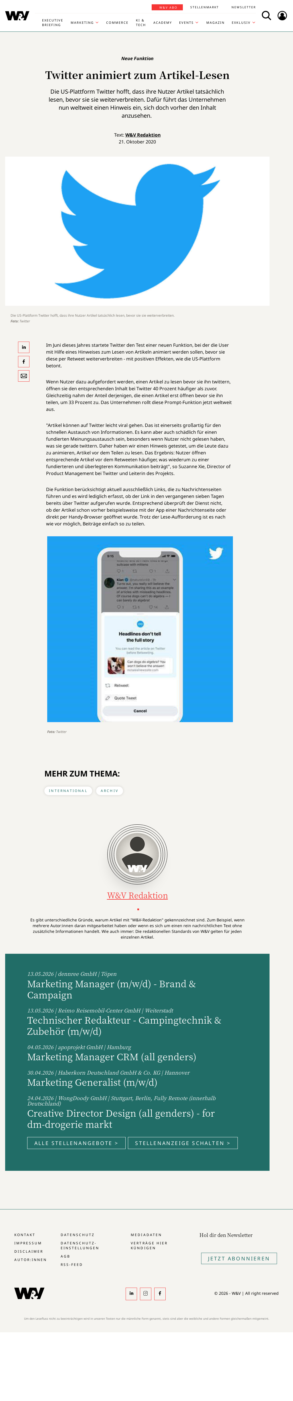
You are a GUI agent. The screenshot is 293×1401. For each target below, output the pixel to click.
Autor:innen (30, 1259)
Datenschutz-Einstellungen (80, 1245)
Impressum (28, 1243)
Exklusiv (241, 22)
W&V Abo (168, 7)
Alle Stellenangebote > (76, 1143)
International (68, 790)
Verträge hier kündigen (149, 1245)
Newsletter (243, 7)
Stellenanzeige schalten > (183, 1143)
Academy (162, 22)
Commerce (117, 22)
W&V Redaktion (143, 135)
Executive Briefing (52, 22)
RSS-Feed (72, 1264)
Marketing (82, 22)
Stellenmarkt (204, 7)
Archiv (109, 790)
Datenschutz (78, 1234)
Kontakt (24, 1234)
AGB (65, 1256)
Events (186, 22)
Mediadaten (146, 1234)
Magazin (215, 22)
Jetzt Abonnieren (239, 1258)
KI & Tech (141, 22)
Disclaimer (28, 1251)
